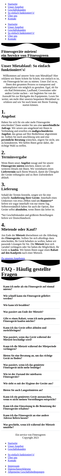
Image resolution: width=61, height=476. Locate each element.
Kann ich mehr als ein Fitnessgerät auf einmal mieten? (28, 288)
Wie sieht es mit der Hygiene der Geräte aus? (28, 383)
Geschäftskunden (17, 9)
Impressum (13, 466)
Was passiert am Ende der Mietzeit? (23, 311)
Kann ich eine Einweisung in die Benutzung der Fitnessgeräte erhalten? (29, 407)
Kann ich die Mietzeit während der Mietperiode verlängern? (29, 347)
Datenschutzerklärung (19, 469)
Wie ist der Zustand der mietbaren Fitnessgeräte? (22, 375)
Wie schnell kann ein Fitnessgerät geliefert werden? (26, 297)
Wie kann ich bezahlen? (16, 305)
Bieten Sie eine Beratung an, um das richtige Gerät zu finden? (27, 357)
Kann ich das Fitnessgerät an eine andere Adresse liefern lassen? (26, 416)
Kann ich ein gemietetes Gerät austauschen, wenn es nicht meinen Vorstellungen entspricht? (29, 398)
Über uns (12, 15)
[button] (30, 288)
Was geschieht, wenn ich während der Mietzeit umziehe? (29, 426)
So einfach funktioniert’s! (21, 12)
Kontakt (12, 18)
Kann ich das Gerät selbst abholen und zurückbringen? (24, 329)
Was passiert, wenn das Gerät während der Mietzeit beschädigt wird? (27, 338)
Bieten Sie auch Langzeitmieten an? (23, 390)
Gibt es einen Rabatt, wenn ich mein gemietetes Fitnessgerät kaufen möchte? (29, 319)
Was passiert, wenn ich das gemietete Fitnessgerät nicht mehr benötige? (23, 366)
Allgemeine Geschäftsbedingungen (26, 471)
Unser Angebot (15, 7)
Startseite (13, 4)
